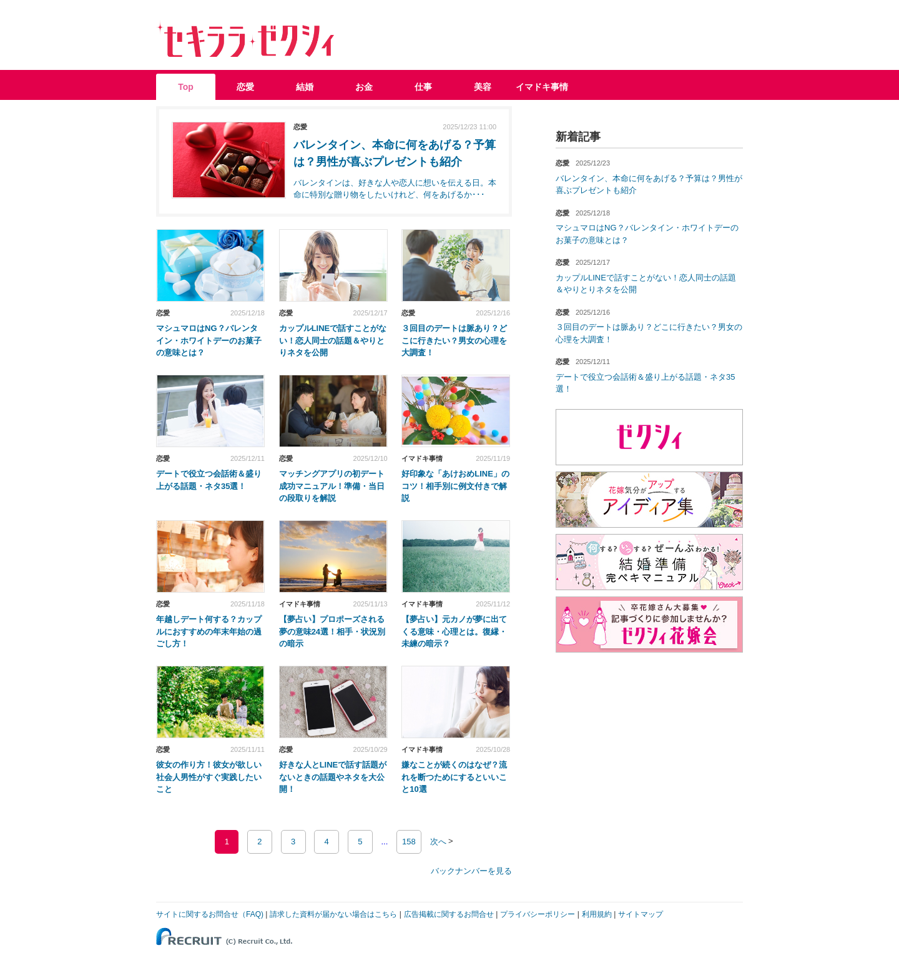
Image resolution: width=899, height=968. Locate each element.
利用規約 (597, 914)
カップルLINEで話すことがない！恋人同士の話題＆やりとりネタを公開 (333, 340)
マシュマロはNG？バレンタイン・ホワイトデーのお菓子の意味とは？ (209, 340)
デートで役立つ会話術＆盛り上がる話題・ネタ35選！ (209, 480)
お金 (364, 87)
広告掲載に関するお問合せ (449, 914)
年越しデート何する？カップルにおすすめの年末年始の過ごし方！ (209, 631)
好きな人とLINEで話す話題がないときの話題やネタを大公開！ (333, 777)
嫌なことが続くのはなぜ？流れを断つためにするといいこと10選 (454, 777)
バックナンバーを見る (471, 871)
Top (186, 87)
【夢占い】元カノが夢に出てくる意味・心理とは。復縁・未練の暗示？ (454, 631)
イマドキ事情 (542, 87)
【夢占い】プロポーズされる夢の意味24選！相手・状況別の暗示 (332, 631)
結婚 (304, 87)
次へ (438, 841)
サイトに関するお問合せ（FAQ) (209, 914)
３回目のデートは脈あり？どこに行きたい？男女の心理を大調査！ (454, 340)
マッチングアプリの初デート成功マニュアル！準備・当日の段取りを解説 (332, 486)
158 (409, 841)
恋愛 (245, 87)
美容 (482, 87)
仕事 (423, 87)
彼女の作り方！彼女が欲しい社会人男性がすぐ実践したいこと (209, 777)
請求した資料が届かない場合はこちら (333, 914)
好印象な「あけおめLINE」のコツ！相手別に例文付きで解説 (455, 486)
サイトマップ (640, 914)
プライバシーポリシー (537, 914)
